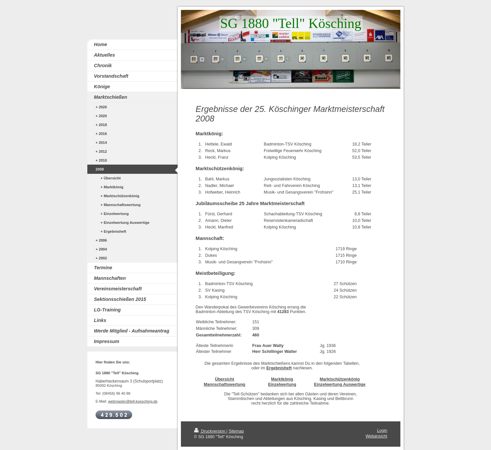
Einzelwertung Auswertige (339, 384)
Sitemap (236, 431)
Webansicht (376, 436)
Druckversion (210, 431)
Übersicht (224, 379)
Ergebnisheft (279, 368)
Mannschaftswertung (224, 384)
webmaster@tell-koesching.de (133, 401)
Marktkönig (282, 379)
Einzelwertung (282, 384)
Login (382, 430)
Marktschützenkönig (340, 379)
